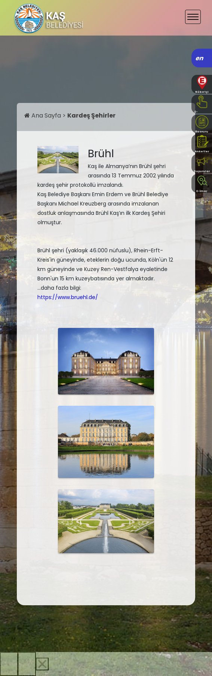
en (199, 58)
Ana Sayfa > (45, 115)
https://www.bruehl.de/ (67, 297)
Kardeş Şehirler (91, 115)
